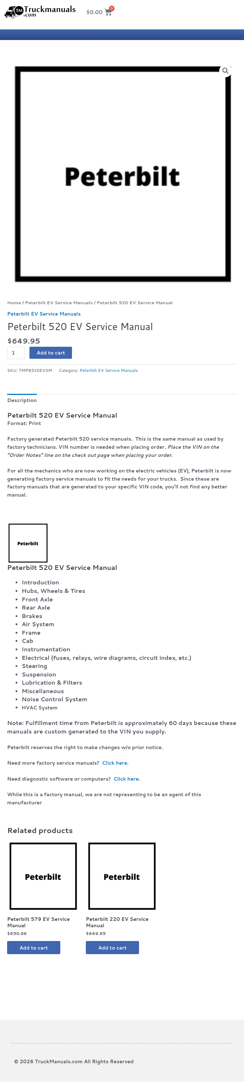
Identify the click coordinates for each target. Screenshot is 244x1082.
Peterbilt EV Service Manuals (59, 302)
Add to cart (51, 352)
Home (14, 302)
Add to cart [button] (35, 947)
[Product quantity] (16, 353)
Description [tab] (22, 400)
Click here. (115, 762)
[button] (225, 70)
